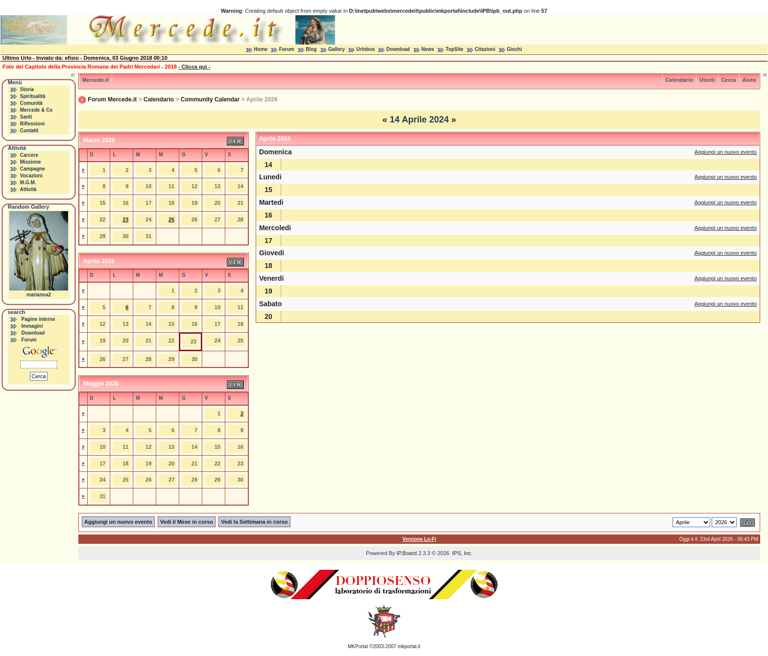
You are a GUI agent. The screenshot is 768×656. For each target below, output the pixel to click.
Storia (27, 89)
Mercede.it (95, 80)
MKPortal (358, 646)
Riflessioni (32, 123)
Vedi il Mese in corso (186, 522)
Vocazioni (31, 175)
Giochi (514, 49)
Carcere (29, 155)
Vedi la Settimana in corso (254, 522)
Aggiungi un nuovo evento (726, 152)
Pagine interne (38, 319)
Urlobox (366, 49)
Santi (26, 117)
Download (398, 49)
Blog (311, 49)
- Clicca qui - (194, 67)
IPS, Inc (461, 553)
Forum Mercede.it (112, 99)
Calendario (680, 80)
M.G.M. (28, 182)
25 (171, 219)
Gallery (336, 49)
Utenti (707, 80)
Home (260, 49)
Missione (30, 162)
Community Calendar (210, 99)
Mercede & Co (36, 110)
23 (125, 219)
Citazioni (485, 49)
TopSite (454, 49)
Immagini (32, 326)
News (427, 49)
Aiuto (749, 80)
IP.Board (407, 553)
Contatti (29, 130)
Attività (28, 189)
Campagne (32, 168)
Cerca (728, 80)
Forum (286, 49)
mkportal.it (409, 646)
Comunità (31, 103)
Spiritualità (33, 96)
